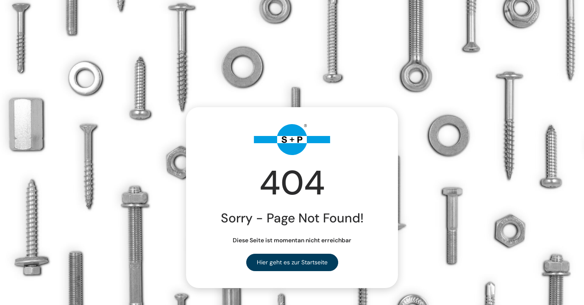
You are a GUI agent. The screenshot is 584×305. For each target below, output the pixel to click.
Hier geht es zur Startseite (292, 262)
